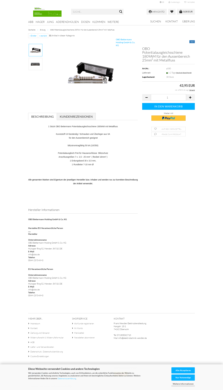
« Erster (33, 35)
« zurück (43, 35)
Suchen (155, 21)
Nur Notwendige (183, 377)
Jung (50, 21)
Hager (40, 21)
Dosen (85, 21)
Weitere (113, 21)
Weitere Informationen (183, 384)
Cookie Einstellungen (39, 356)
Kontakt (171, 21)
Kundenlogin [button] (174, 2)
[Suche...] (121, 12)
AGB (32, 342)
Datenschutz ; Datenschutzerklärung (46, 351)
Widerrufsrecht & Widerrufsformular (47, 337)
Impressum (35, 323)
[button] (162, 2)
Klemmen (98, 21)
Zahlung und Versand (39, 333)
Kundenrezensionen (76, 116)
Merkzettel (189, 2)
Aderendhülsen (67, 21)
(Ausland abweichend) (183, 73)
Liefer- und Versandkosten (42, 347)
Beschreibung (42, 116)
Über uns (188, 21)
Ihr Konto (78, 328)
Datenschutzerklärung (67, 378)
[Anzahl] (168, 97)
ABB (30, 21)
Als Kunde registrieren (84, 323)
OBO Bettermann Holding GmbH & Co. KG (125, 42)
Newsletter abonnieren (84, 337)
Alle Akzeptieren (183, 370)
